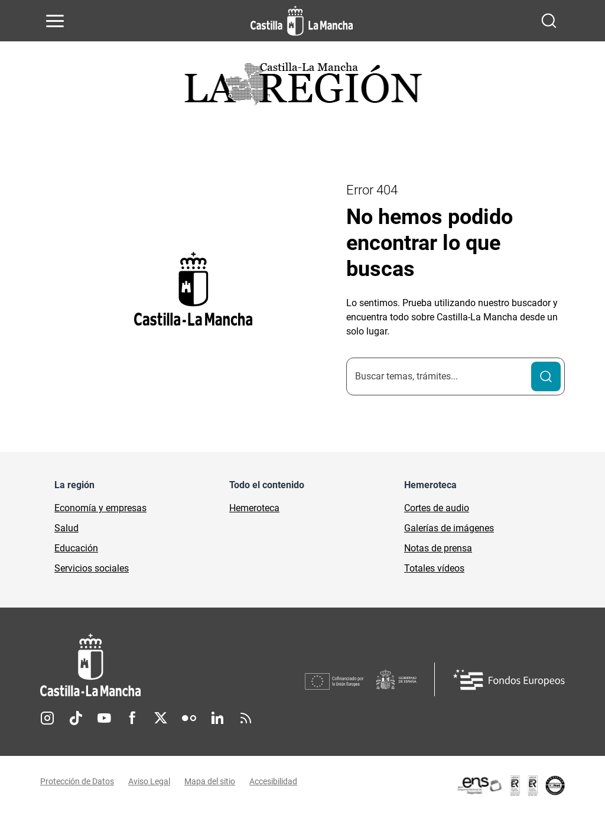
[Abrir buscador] (549, 21)
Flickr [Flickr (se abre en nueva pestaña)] (189, 718)
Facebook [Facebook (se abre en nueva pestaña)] (132, 718)
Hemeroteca (254, 508)
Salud (66, 528)
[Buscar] (546, 376)
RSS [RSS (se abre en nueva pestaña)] (246, 718)
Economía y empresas (100, 508)
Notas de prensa (438, 548)
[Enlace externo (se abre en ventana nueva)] (510, 785)
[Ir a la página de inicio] (302, 20)
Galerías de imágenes (449, 528)
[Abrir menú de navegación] (55, 20)
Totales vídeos (434, 568)
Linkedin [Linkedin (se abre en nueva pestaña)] (217, 718)
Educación (76, 548)
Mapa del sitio (209, 781)
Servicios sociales (91, 568)
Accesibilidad (273, 781)
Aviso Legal (149, 781)
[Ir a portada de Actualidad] (302, 87)
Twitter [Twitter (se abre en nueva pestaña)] (161, 718)
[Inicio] (172, 665)
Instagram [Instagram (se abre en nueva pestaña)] (47, 718)
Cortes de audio (436, 508)
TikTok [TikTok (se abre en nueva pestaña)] (75, 718)
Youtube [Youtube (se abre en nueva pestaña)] (104, 718)
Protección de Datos (77, 781)
